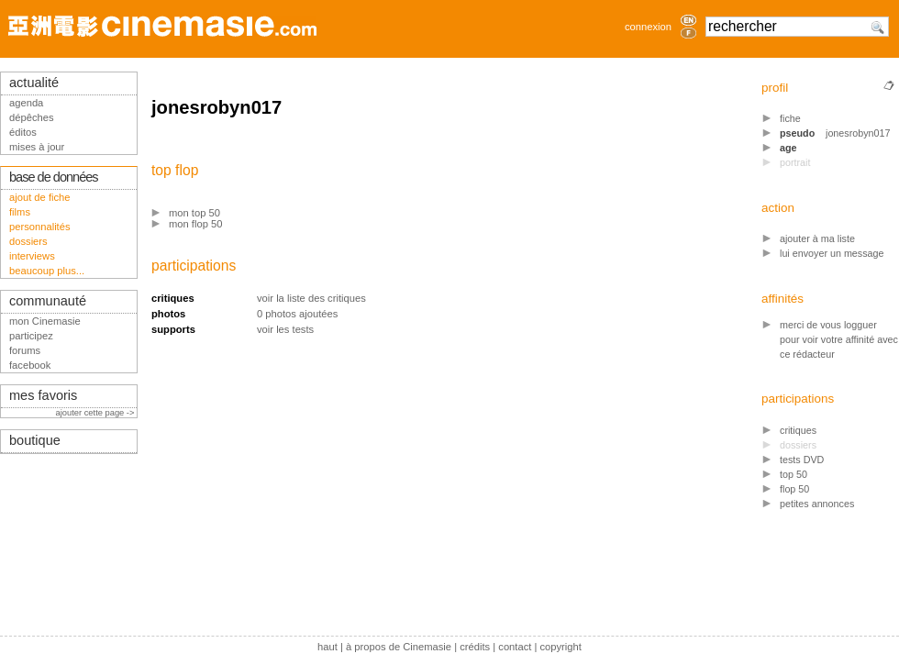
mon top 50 (194, 212)
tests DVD (802, 459)
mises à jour (36, 146)
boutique (35, 440)
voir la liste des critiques (311, 298)
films (19, 211)
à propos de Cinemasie (398, 646)
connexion (648, 26)
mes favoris (43, 395)
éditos (23, 132)
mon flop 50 (195, 223)
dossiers (28, 241)
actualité (34, 82)
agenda (26, 102)
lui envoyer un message (832, 253)
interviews (32, 255)
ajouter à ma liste (817, 238)
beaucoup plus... (46, 270)
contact (514, 646)
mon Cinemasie (45, 321)
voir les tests (285, 329)
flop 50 (794, 488)
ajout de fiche (40, 197)
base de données (53, 177)
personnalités (40, 226)
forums (24, 350)
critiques (798, 430)
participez (31, 335)
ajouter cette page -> (96, 412)
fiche (790, 118)
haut (327, 646)
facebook (29, 365)
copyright (560, 646)
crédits (475, 646)
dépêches (31, 117)
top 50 (793, 474)
